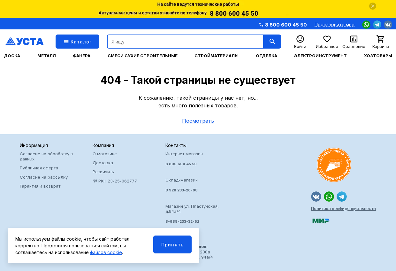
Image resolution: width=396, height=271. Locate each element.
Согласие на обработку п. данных (47, 156)
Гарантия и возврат (40, 186)
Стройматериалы (216, 56)
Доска (12, 56)
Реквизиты (104, 171)
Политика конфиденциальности (343, 208)
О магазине (105, 153)
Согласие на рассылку (44, 177)
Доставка (103, 162)
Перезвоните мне (334, 24)
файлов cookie (106, 252)
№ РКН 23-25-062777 (115, 180)
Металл (46, 56)
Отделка (266, 56)
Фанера (81, 56)
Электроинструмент (320, 56)
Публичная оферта (39, 167)
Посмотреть (198, 121)
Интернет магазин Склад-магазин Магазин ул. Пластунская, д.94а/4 (198, 187)
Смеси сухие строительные (143, 56)
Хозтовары (378, 56)
